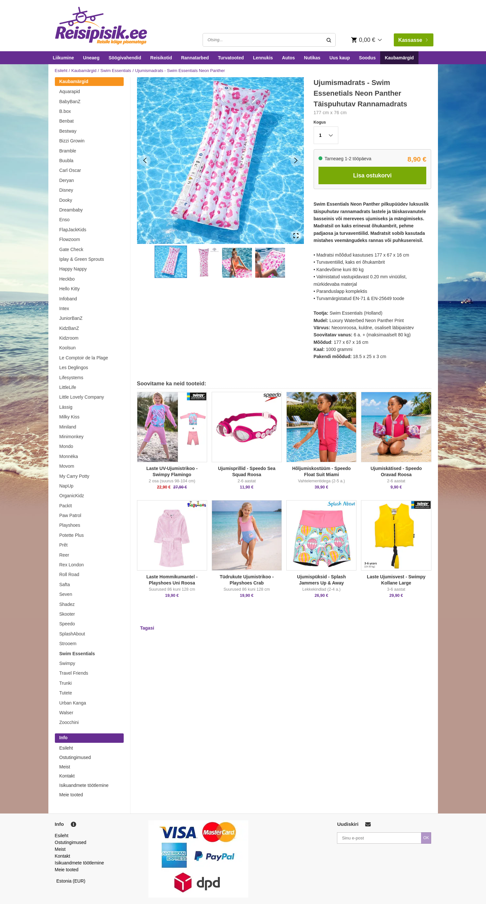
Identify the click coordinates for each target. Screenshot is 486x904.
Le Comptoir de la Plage (83, 357)
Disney (66, 190)
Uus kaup (340, 57)
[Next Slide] (296, 160)
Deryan (66, 180)
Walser (66, 712)
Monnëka (68, 456)
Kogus (320, 122)
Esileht (61, 70)
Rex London (71, 564)
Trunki (65, 683)
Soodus (367, 57)
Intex (64, 308)
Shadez (67, 604)
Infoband (68, 298)
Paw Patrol (70, 515)
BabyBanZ (70, 101)
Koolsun (67, 347)
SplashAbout (72, 633)
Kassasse (413, 40)
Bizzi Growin (72, 140)
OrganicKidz (71, 495)
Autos (288, 57)
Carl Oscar (70, 170)
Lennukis (263, 57)
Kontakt (67, 775)
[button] (171, 262)
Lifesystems (71, 377)
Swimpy (67, 663)
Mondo (66, 446)
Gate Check (71, 249)
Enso (64, 219)
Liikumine (63, 57)
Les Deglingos (73, 367)
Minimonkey (71, 436)
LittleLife (67, 387)
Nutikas (312, 57)
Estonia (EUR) (71, 881)
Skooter (67, 614)
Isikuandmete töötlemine (84, 785)
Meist (64, 766)
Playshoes (70, 525)
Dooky (65, 200)
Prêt (63, 545)
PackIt (65, 505)
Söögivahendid (124, 57)
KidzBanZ (69, 328)
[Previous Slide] (145, 160)
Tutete (65, 692)
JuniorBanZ (71, 318)
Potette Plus (71, 535)
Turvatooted (231, 57)
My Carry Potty (74, 476)
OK (426, 838)
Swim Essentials (115, 70)
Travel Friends (73, 673)
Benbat (66, 121)
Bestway (68, 131)
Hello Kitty (69, 288)
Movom (66, 466)
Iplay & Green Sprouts (81, 259)
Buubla (66, 160)
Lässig (65, 407)
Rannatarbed (195, 57)
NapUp (66, 485)
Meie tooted (71, 794)
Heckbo (67, 279)
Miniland (67, 426)
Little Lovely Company (81, 397)
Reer (64, 555)
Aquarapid (69, 91)
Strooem (68, 643)
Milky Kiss (69, 416)
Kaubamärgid (399, 57)
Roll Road (69, 574)
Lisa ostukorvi (372, 175)
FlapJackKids (72, 229)
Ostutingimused (75, 757)
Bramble (67, 150)
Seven (65, 594)
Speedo (67, 623)
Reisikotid (161, 57)
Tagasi (147, 628)
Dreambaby (71, 209)
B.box (65, 111)
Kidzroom (69, 338)
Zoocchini (69, 722)
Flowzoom (69, 239)
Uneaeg (91, 57)
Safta (64, 584)
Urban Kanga (72, 702)
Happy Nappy (73, 268)
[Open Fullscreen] (296, 236)
